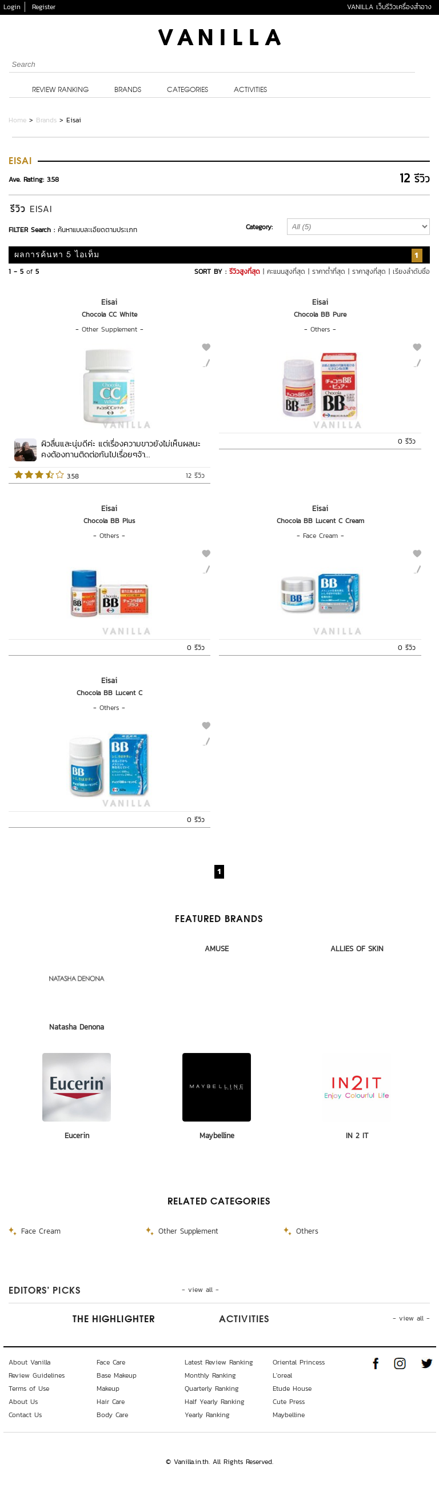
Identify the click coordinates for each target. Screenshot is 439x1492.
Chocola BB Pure (320, 314)
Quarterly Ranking (212, 1388)
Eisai (109, 302)
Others (320, 329)
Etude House (292, 1388)
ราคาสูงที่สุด (369, 271)
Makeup (108, 1388)
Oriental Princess (299, 1362)
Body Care (112, 1415)
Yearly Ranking (207, 1415)
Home (17, 120)
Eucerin (77, 1135)
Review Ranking (60, 90)
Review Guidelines (37, 1375)
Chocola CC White (109, 314)
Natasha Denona (76, 1027)
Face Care (111, 1362)
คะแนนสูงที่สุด (286, 271)
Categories (187, 90)
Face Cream (320, 535)
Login (12, 7)
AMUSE (217, 948)
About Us (23, 1402)
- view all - (200, 1289)
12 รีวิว (195, 475)
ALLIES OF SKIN (357, 948)
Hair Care (111, 1402)
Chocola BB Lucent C (109, 693)
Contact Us (25, 1415)
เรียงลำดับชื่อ (411, 271)
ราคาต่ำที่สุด (328, 271)
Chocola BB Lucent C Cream (320, 521)
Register (43, 7)
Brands (127, 90)
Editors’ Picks (45, 1291)
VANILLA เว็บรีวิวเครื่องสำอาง (389, 7)
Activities (250, 90)
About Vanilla (29, 1362)
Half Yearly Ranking (215, 1402)
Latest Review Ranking (219, 1362)
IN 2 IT (357, 1135)
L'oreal (282, 1375)
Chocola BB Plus (109, 521)
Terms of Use (29, 1388)
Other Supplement (109, 329)
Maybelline (216, 1135)
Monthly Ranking (210, 1375)
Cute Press (289, 1402)
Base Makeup (117, 1375)
